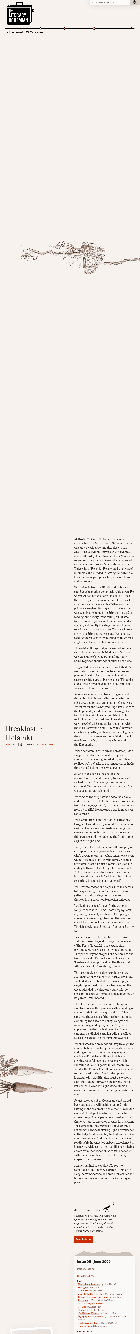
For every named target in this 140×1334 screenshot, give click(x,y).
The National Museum (88, 1313)
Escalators (83, 1300)
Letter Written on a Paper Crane (93, 1297)
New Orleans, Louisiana (89, 1284)
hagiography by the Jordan (90, 1316)
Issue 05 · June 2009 (45, 744)
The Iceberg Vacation (88, 1322)
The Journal (16, 31)
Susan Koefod (11, 744)
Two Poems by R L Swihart (90, 1303)
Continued (83, 1290)
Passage (82, 1287)
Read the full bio (83, 1239)
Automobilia (84, 1326)
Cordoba (82, 1306)
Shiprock (82, 1310)
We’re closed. (37, 31)
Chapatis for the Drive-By (90, 1293)
